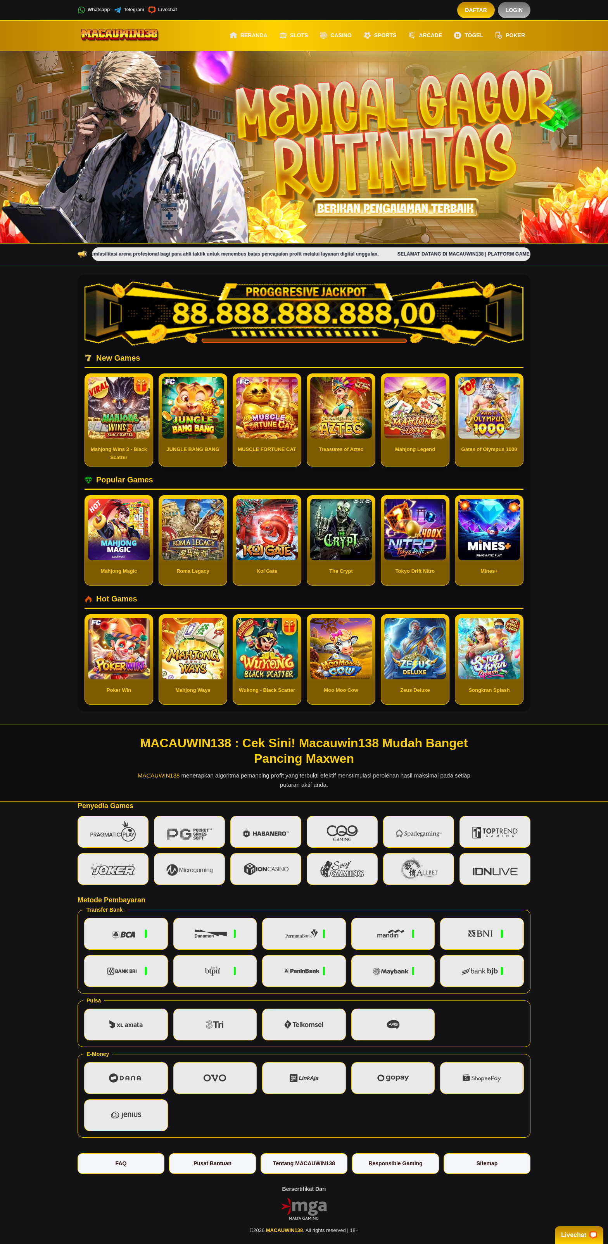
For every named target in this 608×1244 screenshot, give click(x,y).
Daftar (476, 10)
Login (514, 10)
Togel (468, 35)
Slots (293, 35)
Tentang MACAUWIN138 (304, 1163)
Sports (380, 35)
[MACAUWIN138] (120, 35)
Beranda (249, 35)
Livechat (162, 10)
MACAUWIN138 (159, 775)
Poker (510, 35)
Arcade (425, 35)
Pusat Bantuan (212, 1163)
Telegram (129, 10)
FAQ (121, 1163)
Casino (335, 35)
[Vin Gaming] (304, 1208)
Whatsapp (94, 10)
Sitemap (487, 1163)
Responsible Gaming (395, 1163)
